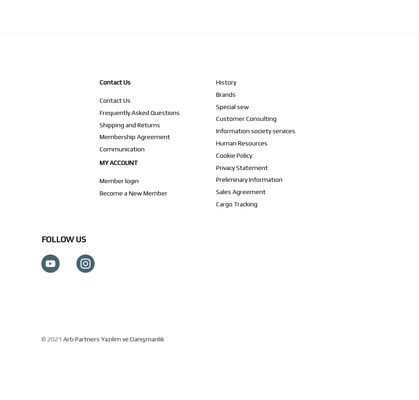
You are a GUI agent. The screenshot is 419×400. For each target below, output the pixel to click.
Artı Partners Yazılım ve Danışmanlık (113, 339)
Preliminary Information (249, 179)
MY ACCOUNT (118, 162)
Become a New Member (133, 193)
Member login (119, 181)
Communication (122, 149)
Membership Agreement (135, 136)
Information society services (255, 131)
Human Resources (242, 143)
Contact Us (115, 82)
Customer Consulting (246, 118)
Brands (226, 94)
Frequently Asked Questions (140, 112)
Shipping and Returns (130, 125)
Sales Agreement (241, 191)
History (226, 82)
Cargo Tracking (236, 204)
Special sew (232, 106)
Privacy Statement (242, 167)
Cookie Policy (234, 155)
